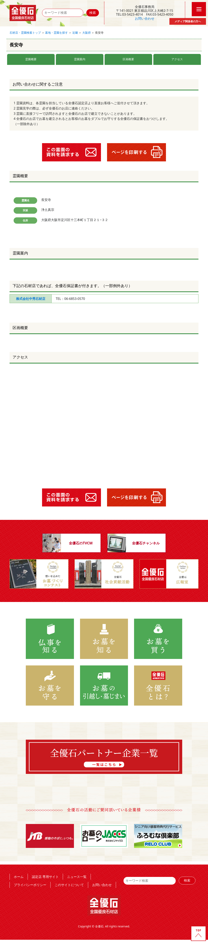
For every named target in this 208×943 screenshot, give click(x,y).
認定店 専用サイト (45, 876)
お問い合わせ (144, 18)
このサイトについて (69, 885)
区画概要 (128, 59)
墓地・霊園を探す (56, 32)
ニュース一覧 (77, 876)
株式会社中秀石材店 (30, 298)
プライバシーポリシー (30, 885)
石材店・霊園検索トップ (25, 32)
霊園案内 (79, 59)
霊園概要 (31, 59)
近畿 (75, 32)
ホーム (19, 876)
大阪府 (86, 32)
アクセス (177, 59)
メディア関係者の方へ (187, 21)
